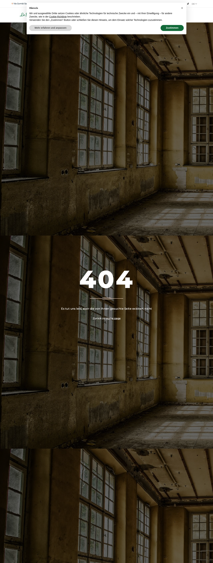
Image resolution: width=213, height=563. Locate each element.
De (194, 4)
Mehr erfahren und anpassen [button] (50, 27)
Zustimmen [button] (172, 27)
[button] (182, 8)
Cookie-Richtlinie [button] (58, 16)
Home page (113, 318)
